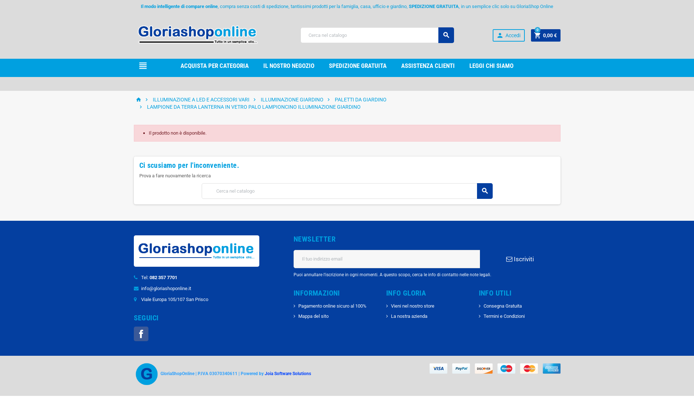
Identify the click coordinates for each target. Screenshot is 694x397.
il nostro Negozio (288, 65)
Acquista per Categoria (215, 65)
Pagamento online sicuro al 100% (332, 306)
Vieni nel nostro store (412, 306)
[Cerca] (377, 35)
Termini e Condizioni (504, 316)
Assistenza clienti (428, 65)
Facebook (141, 334)
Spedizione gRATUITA (358, 65)
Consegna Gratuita (503, 306)
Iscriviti (520, 259)
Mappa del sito (313, 316)
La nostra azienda (409, 316)
